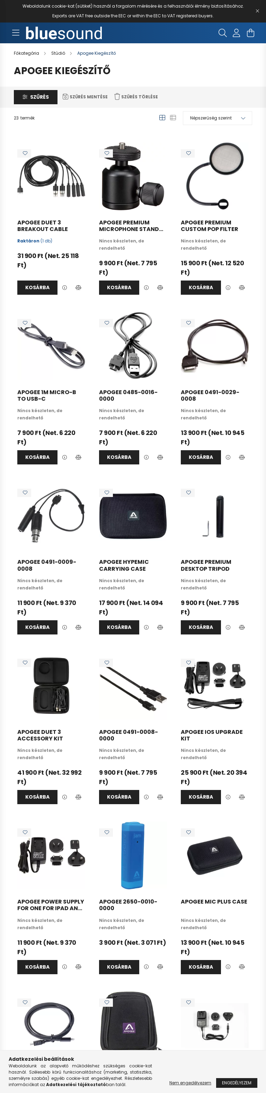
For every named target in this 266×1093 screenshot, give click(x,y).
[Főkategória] (27, 53)
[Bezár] (257, 11)
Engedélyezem (236, 1083)
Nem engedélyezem (190, 1083)
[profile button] (236, 33)
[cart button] (250, 33)
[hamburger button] (16, 33)
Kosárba (37, 287)
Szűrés (39, 97)
